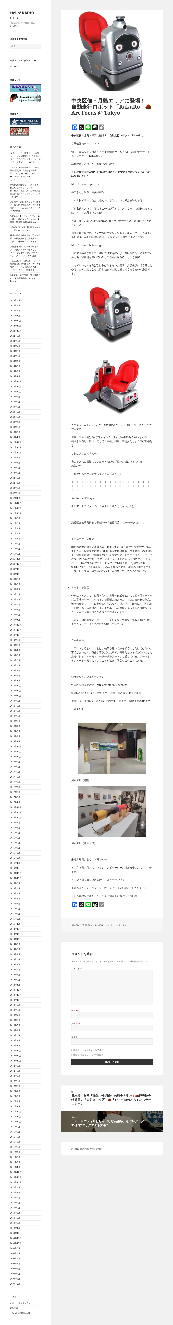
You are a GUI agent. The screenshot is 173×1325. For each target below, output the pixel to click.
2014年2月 (15, 979)
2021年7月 (15, 528)
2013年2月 (15, 1040)
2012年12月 (15, 1050)
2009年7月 (15, 1258)
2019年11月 (15, 629)
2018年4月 (15, 726)
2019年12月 (15, 624)
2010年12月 (15, 1172)
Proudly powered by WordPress (86, 1148)
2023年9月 (15, 396)
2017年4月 (15, 787)
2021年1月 (15, 558)
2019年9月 (15, 640)
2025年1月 (15, 315)
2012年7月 (15, 1075)
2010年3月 (15, 1217)
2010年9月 (15, 1187)
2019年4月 (15, 665)
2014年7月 (15, 954)
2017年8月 (15, 766)
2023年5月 (15, 416)
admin (100, 924)
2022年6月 (15, 472)
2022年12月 (15, 442)
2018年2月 (15, 736)
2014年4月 (15, 969)
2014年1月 (15, 984)
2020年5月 (15, 599)
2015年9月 (15, 883)
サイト (74, 1036)
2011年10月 (15, 1121)
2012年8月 (15, 1070)
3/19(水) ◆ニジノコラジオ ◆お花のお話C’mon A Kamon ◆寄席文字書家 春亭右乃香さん (25, 219)
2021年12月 (15, 503)
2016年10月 (15, 817)
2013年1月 (15, 1045)
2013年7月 (15, 1015)
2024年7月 (15, 346)
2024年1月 (15, 376)
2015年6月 (15, 898)
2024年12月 (15, 320)
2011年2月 (15, 1162)
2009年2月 (15, 1283)
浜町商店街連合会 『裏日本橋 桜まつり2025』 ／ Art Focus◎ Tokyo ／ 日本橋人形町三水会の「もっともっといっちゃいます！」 (25, 190)
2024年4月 (15, 361)
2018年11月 (15, 690)
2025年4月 (15, 300)
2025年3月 (15, 305)
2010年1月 (15, 1228)
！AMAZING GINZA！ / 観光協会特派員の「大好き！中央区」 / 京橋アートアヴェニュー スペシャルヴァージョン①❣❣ (24, 173)
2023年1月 (15, 437)
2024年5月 (15, 356)
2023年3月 (15, 427)
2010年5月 (15, 1207)
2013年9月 (15, 1004)
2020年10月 (15, 574)
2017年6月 (15, 776)
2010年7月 (15, 1197)
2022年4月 (15, 482)
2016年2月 (15, 857)
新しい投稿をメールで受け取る (89, 1055)
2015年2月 (15, 918)
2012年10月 (15, 1060)
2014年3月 (15, 974)
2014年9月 (15, 944)
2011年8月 (15, 1131)
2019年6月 (15, 655)
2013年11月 (15, 994)
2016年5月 (15, 842)
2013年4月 (15, 1030)
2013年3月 (15, 1035)
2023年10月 (15, 391)
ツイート (14, 66)
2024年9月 (15, 335)
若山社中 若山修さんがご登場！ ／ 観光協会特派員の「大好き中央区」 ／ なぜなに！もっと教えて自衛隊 (26, 206)
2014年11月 (15, 934)
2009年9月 (15, 1248)
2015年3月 (15, 913)
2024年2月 (15, 371)
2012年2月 (15, 1101)
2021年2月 (15, 553)
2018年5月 (15, 721)
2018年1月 (15, 741)
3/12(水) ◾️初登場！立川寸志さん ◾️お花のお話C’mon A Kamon (25, 278)
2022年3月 (15, 487)
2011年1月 (15, 1167)
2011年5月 (15, 1147)
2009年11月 (15, 1238)
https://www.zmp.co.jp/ (85, 184)
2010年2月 (15, 1222)
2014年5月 (15, 964)
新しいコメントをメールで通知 (89, 1050)
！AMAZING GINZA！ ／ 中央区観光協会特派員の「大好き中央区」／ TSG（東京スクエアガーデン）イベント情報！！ (25, 265)
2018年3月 (15, 731)
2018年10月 (15, 695)
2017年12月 (15, 746)
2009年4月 (15, 1273)
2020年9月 (15, 579)
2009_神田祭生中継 (21, 1313)
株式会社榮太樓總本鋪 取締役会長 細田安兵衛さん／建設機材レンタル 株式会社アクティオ (25, 238)
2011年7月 (15, 1136)
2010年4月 (15, 1212)
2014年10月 (15, 939)
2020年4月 (15, 604)
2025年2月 (15, 310)
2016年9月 (15, 822)
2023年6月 (15, 411)
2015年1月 (15, 923)
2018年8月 (15, 705)
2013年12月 (15, 989)
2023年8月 (15, 401)
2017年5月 (15, 781)
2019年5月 (15, 660)
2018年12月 (15, 685)
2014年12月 (15, 928)
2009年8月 (15, 1253)
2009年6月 (15, 1263)
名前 (74, 1010)
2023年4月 (15, 422)
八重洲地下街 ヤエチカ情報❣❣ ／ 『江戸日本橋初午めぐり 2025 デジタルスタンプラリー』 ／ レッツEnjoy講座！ (26, 251)
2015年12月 (15, 868)
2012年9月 (15, 1065)
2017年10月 (15, 756)
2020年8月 (15, 584)
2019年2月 (15, 675)
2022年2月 (15, 493)
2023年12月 (15, 381)
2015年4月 (15, 908)
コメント (76, 968)
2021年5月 (15, 538)
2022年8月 (15, 462)
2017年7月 (15, 771)
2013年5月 (15, 1025)
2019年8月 (15, 645)
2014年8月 (15, 949)
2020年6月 (15, 594)
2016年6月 (15, 837)
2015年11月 (15, 873)
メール (75, 1023)
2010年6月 (15, 1202)
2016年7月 (15, 832)
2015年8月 (15, 888)
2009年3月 (15, 1278)
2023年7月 (15, 406)
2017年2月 (15, 797)
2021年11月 (15, 508)
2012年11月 (15, 1055)
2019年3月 (15, 670)
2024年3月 (15, 366)
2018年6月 (15, 716)
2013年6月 (15, 1020)
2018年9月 (15, 700)
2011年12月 (15, 1111)
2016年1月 (15, 863)
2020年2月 (15, 614)
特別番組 (14, 1308)
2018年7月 (15, 710)
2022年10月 (15, 452)
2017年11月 (15, 751)
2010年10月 (15, 1182)
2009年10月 (15, 1243)
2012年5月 (15, 1086)
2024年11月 (15, 325)
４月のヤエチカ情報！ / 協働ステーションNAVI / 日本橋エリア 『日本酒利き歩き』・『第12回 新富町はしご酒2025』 (25, 158)
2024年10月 (15, 330)
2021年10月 (15, 513)
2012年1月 (15, 1106)
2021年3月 (15, 548)
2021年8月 (15, 523)
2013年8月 (15, 1010)
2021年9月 (15, 518)
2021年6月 (15, 533)
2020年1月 (15, 619)
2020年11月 (15, 569)
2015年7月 (15, 893)
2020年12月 (15, 563)
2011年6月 (15, 1141)
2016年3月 (15, 852)
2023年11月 (15, 386)
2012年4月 (15, 1091)
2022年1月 (15, 498)
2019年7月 (15, 650)
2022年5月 (15, 477)
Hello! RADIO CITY (22, 15)
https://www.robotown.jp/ (86, 245)
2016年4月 (15, 847)
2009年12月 (15, 1233)
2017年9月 (15, 761)
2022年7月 (15, 467)
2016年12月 (15, 807)
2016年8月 (15, 827)
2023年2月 (15, 432)
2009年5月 (15, 1268)
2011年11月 (15, 1116)
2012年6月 (15, 1081)
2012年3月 (15, 1096)
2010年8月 (15, 1192)
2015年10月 (15, 878)
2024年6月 (15, 351)
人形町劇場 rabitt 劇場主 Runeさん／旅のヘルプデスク (25, 229)
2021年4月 (15, 543)
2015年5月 (15, 903)
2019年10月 (15, 634)
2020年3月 (15, 609)
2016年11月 (15, 812)
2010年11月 (15, 1177)
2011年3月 (15, 1157)
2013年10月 (15, 1000)
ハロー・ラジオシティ (20, 1303)
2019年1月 (15, 680)
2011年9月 (15, 1126)
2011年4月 (15, 1152)
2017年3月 (15, 792)
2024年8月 (15, 340)
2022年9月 (15, 457)
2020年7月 (15, 589)
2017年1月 (15, 802)
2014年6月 (15, 959)
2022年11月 (15, 447)
